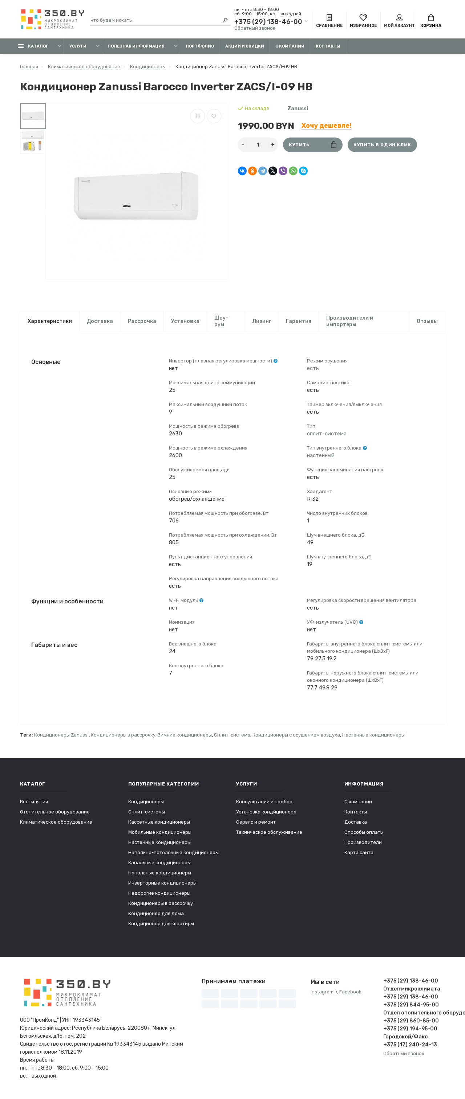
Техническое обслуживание (269, 832)
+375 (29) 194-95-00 (410, 1029)
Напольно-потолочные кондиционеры (173, 852)
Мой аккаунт (399, 21)
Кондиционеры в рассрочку (123, 735)
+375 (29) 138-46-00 (268, 21)
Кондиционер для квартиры (161, 923)
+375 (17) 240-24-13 (410, 1045)
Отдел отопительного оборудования (414, 1013)
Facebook (350, 992)
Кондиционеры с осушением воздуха (296, 735)
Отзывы (427, 321)
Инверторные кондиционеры (162, 883)
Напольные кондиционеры (159, 872)
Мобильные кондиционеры (159, 832)
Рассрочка (142, 321)
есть (313, 368)
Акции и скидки (244, 46)
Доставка (100, 321)
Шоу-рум (221, 321)
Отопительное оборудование (55, 812)
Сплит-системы (146, 812)
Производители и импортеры (349, 321)
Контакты (328, 46)
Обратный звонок (254, 28)
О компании (289, 46)
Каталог (33, 46)
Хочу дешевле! (326, 126)
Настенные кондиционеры (373, 735)
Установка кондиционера (266, 812)
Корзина (430, 21)
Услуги (77, 46)
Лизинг (261, 321)
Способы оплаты (364, 832)
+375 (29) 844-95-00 (411, 1005)
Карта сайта (358, 852)
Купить (312, 144)
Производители (363, 842)
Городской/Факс (405, 1037)
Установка (185, 321)
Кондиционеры (146, 801)
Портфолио (200, 46)
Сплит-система (232, 735)
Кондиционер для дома (156, 913)
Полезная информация (136, 46)
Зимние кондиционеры (185, 735)
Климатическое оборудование (56, 822)
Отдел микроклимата (411, 989)
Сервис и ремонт (256, 822)
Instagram (322, 992)
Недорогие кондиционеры (159, 893)
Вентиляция (34, 801)
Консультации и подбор (264, 801)
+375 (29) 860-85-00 (411, 1021)
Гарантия (298, 321)
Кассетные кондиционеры (159, 822)
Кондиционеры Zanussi (61, 735)
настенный (321, 455)
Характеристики (50, 321)
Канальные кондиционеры (159, 862)
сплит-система (327, 433)
